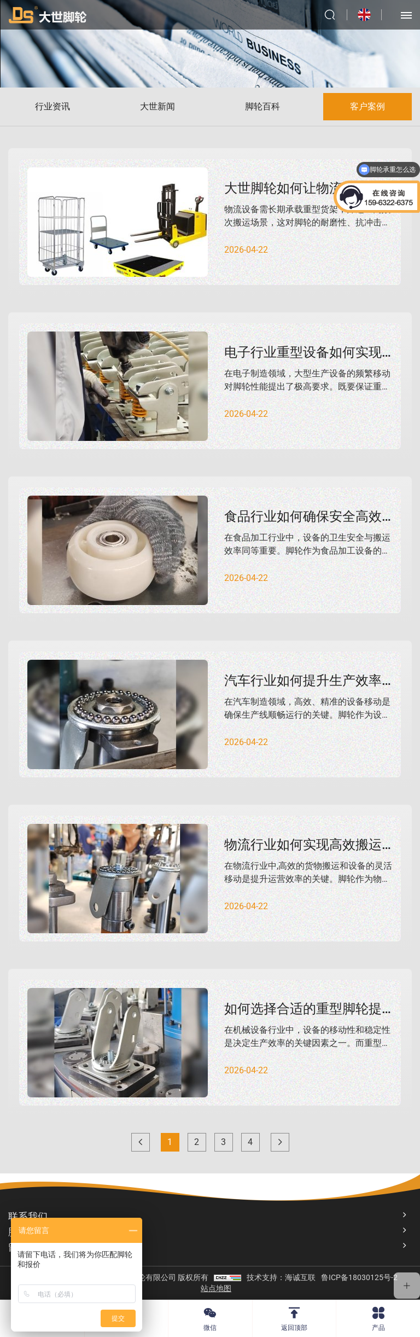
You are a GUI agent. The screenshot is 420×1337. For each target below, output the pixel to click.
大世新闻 (157, 106)
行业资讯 (52, 106)
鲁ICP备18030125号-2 (359, 1277)
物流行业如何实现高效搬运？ (309, 844)
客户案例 (367, 106)
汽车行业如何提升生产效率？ (309, 680)
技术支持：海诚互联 (281, 1277)
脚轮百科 (262, 106)
